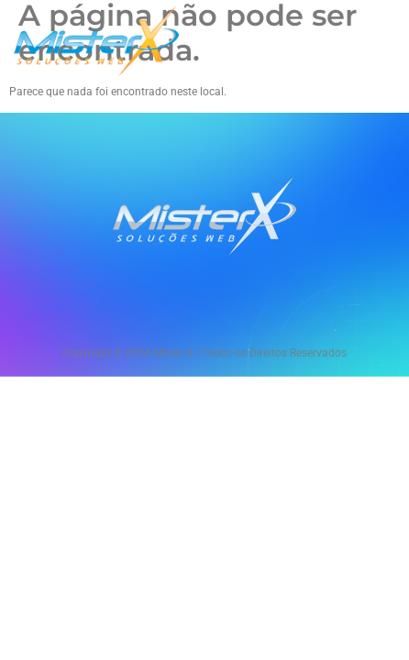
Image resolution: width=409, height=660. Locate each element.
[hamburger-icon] (374, 43)
